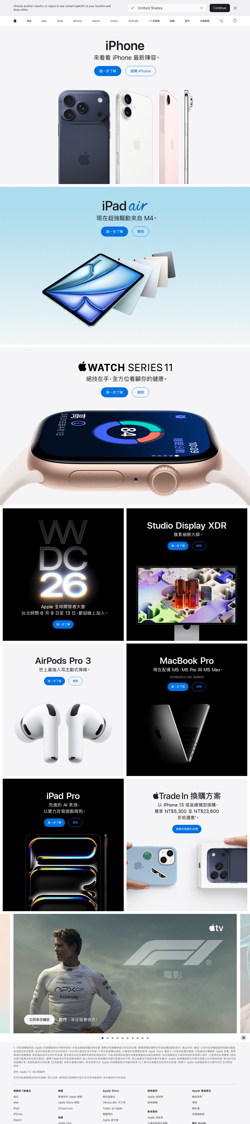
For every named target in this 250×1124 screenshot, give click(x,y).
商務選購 (152, 1102)
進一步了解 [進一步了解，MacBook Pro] (178, 686)
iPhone (17, 1114)
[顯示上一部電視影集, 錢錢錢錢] (5, 973)
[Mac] (44, 21)
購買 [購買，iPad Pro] (75, 822)
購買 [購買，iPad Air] (140, 231)
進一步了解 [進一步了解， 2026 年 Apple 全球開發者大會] (63, 624)
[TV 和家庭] (154, 21)
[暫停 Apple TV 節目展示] (243, 1037)
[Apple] (15, 21)
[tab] (102, 1038)
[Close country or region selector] (235, 8)
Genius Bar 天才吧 (114, 1102)
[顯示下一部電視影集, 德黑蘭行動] (245, 973)
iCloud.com (65, 1108)
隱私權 (196, 1108)
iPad (16, 1108)
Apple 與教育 (155, 1117)
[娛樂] (172, 21)
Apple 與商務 (155, 1096)
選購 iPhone (140, 71)
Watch (17, 1120)
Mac (16, 1102)
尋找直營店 (109, 1096)
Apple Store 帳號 (68, 1102)
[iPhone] (77, 21)
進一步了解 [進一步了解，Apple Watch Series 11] (114, 392)
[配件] (187, 21)
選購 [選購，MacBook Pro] (199, 686)
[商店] (29, 21)
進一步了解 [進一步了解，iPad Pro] (54, 822)
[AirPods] (133, 21)
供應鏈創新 (198, 1114)
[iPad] (59, 21)
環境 (194, 1102)
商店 (15, 1096)
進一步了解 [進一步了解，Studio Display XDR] (178, 545)
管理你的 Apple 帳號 (70, 1096)
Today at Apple (112, 1108)
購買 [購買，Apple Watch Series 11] (140, 392)
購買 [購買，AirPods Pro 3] (75, 681)
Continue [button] (219, 8)
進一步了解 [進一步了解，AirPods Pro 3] (54, 681)
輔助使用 (197, 1096)
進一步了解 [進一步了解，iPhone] (107, 71)
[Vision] (114, 21)
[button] (167, 8)
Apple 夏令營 (111, 1120)
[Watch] (96, 21)
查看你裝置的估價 (187, 829)
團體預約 (108, 1114)
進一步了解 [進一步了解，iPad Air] (114, 231)
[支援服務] (204, 21)
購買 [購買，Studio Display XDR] (199, 545)
